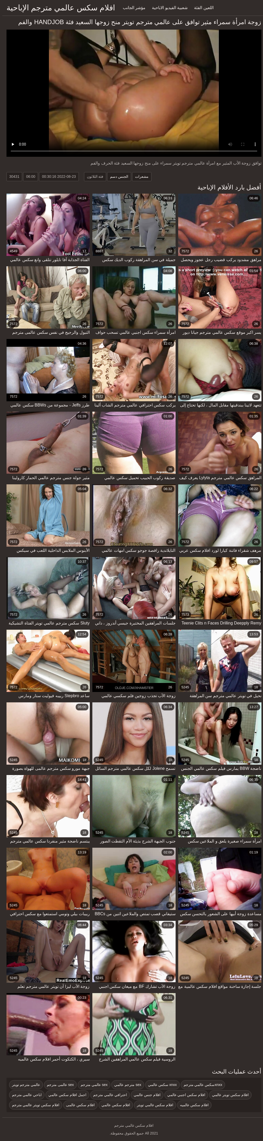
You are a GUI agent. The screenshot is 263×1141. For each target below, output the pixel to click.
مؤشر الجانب (131, 7)
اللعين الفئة (201, 7)
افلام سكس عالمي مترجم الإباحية (58, 7)
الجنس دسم (117, 176)
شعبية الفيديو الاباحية (167, 7)
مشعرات (139, 176)
